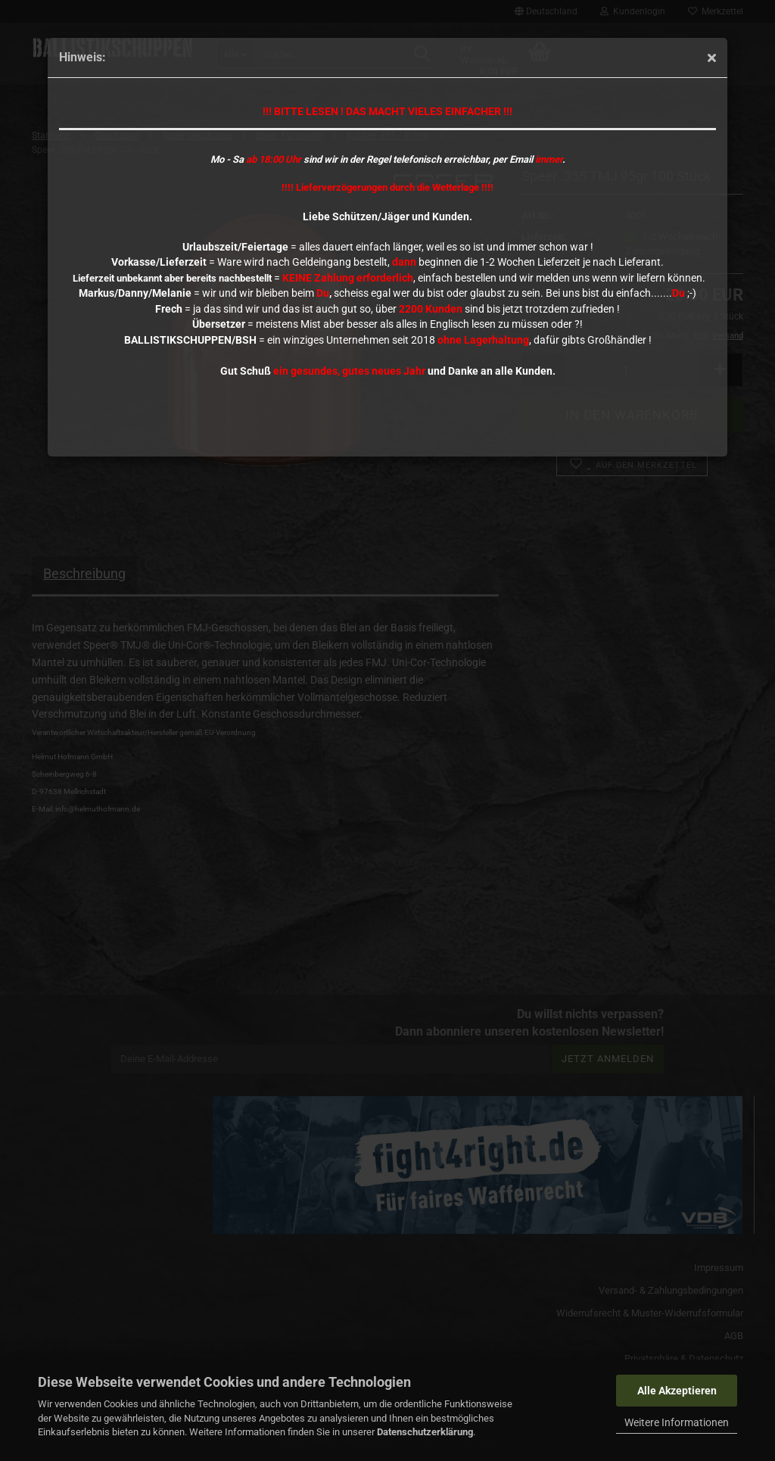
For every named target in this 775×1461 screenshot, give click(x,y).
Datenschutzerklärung (425, 1432)
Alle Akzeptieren (677, 1391)
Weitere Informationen (676, 1422)
